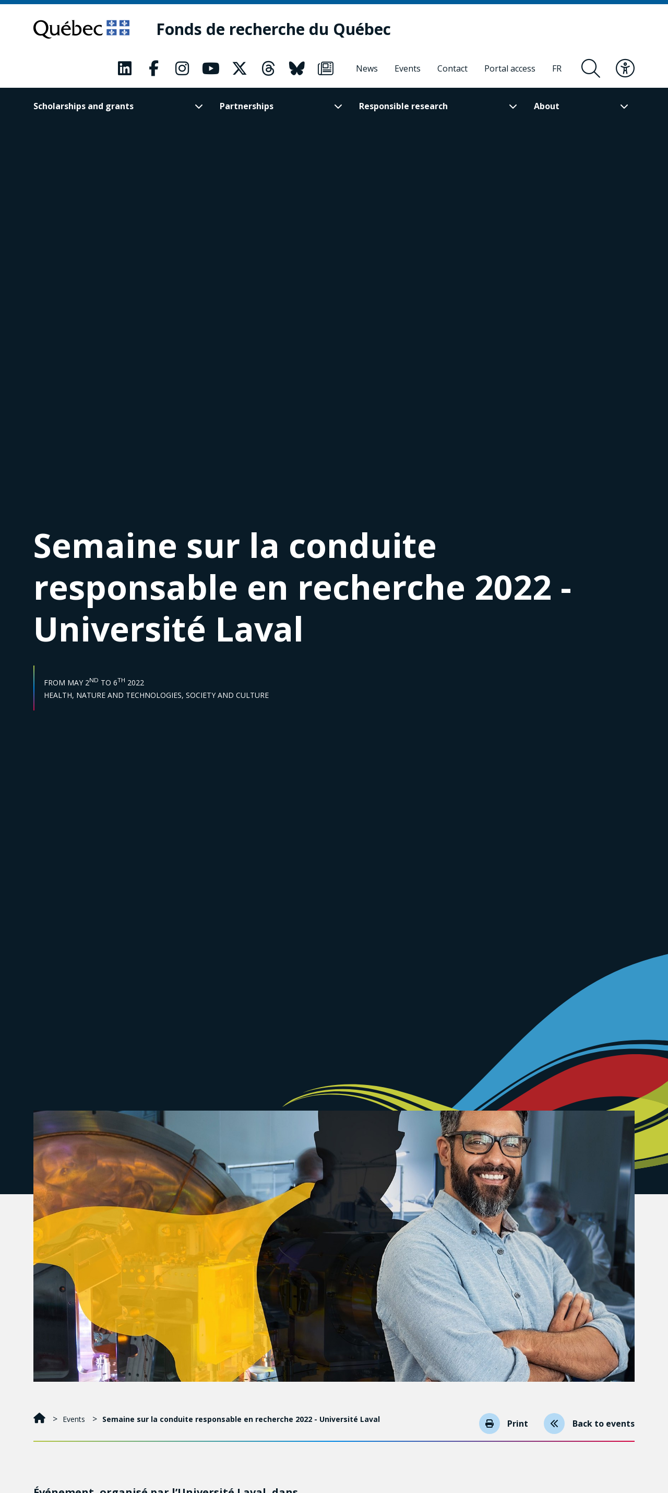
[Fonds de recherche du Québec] (274, 29)
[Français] (557, 68)
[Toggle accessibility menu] (625, 68)
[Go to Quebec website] (81, 29)
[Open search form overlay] (590, 68)
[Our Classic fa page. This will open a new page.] (124, 68)
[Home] (40, 1419)
